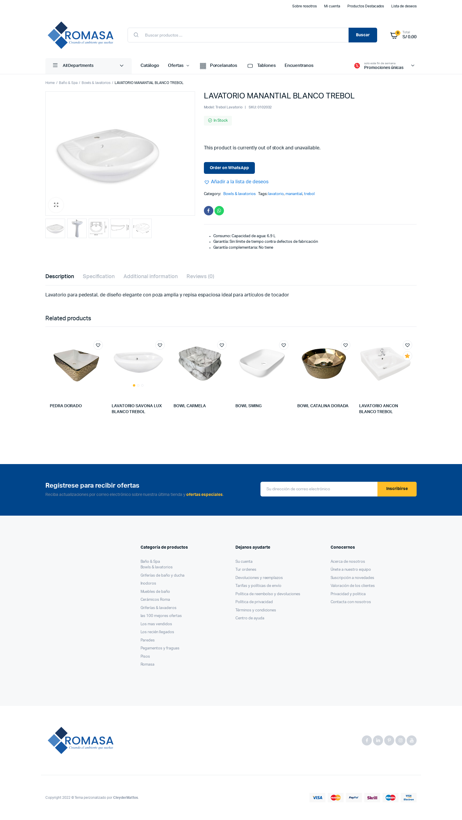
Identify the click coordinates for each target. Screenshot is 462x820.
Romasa (148, 664)
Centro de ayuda (249, 618)
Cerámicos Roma (155, 600)
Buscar (363, 35)
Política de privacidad (254, 602)
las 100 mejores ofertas (161, 616)
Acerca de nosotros (348, 562)
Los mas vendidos (156, 624)
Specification (99, 276)
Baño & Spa (68, 83)
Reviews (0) (200, 276)
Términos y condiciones (255, 610)
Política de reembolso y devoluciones (267, 594)
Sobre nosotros (304, 6)
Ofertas (176, 65)
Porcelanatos (218, 66)
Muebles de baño (155, 592)
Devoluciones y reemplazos (259, 578)
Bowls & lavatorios (96, 83)
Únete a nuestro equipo (351, 570)
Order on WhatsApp (229, 168)
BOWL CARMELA (190, 406)
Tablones (261, 66)
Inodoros (148, 583)
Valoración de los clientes (353, 586)
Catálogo (150, 65)
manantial (294, 194)
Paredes (148, 640)
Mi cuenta (332, 6)
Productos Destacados (365, 6)
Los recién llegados (157, 632)
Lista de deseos (404, 6)
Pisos (145, 657)
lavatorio (276, 194)
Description (59, 276)
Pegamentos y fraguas (160, 648)
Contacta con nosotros (351, 602)
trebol (309, 194)
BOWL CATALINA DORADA (323, 406)
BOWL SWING (248, 406)
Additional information (150, 276)
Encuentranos (299, 65)
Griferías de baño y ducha (162, 576)
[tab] (59, 277)
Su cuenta (244, 562)
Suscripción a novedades (352, 578)
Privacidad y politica (348, 594)
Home (50, 83)
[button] (236, 181)
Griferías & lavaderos (158, 608)
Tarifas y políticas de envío (258, 586)
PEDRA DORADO (66, 406)
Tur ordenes (245, 570)
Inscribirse (397, 489)
